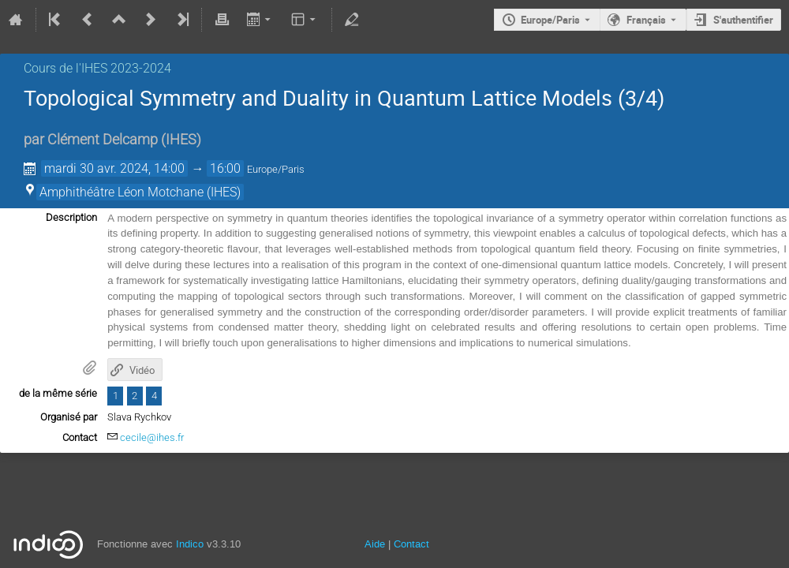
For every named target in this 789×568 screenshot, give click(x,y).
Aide (375, 544)
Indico (190, 544)
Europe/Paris (550, 20)
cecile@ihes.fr (152, 437)
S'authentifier (743, 20)
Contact (411, 544)
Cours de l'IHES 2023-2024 (97, 68)
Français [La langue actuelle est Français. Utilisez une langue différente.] (646, 20)
